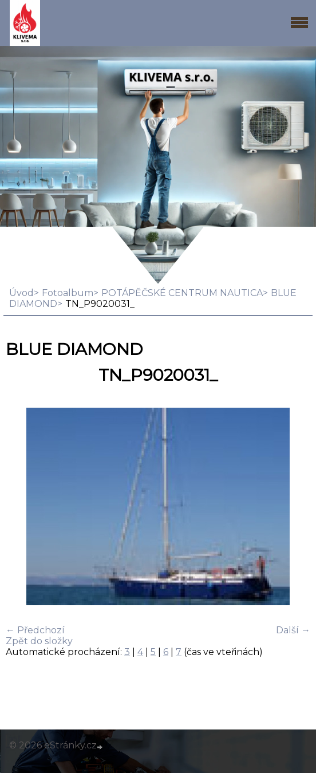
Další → (293, 630)
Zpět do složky (39, 641)
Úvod (21, 292)
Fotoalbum (67, 292)
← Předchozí (35, 630)
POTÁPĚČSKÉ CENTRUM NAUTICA (182, 292)
